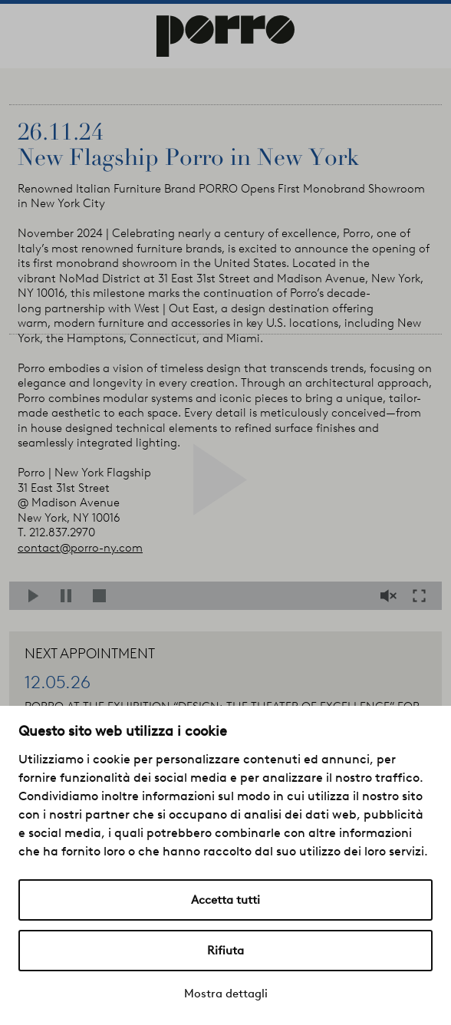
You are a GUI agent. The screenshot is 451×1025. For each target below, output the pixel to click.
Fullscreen (423, 595)
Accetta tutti (225, 900)
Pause (70, 595)
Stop (102, 595)
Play (38, 595)
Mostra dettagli (226, 993)
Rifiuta (225, 950)
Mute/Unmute (390, 595)
